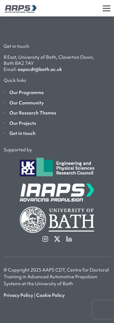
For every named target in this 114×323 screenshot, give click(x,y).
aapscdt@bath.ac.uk (40, 69)
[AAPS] (18, 8)
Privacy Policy (18, 295)
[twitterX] (57, 238)
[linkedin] (69, 238)
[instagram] (45, 238)
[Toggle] (106, 8)
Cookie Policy (50, 295)
